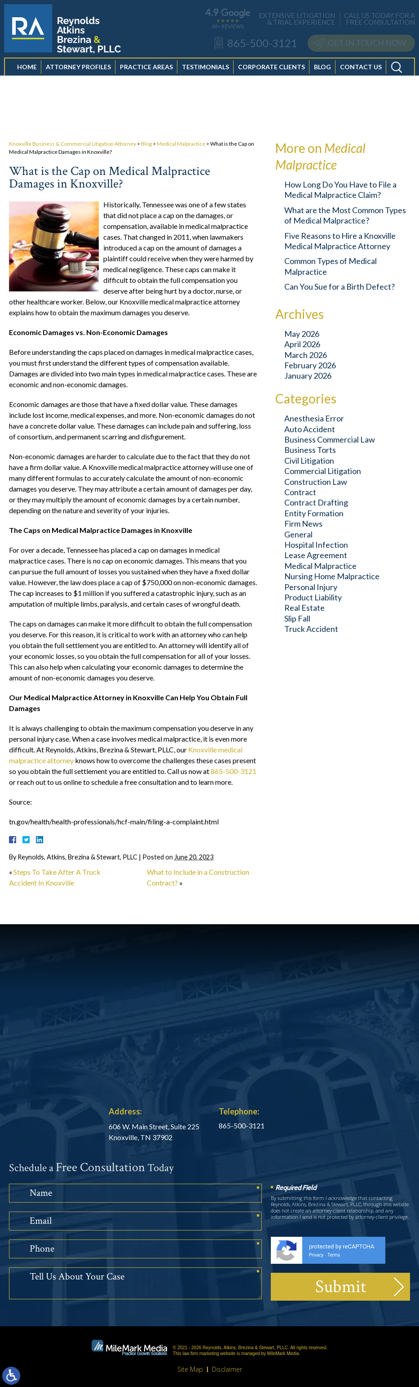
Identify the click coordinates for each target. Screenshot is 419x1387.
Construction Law (315, 482)
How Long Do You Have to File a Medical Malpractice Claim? (340, 189)
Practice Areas (146, 76)
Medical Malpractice (181, 143)
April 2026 (302, 344)
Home (27, 76)
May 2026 (301, 334)
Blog (322, 76)
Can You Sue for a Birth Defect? (339, 286)
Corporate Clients (271, 76)
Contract (300, 492)
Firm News (303, 523)
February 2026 (310, 365)
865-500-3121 (233, 771)
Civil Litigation (309, 460)
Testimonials (205, 76)
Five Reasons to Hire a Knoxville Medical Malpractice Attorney (340, 241)
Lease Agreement (315, 555)
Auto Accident (309, 429)
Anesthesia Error (314, 418)
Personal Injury (310, 587)
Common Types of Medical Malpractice (330, 266)
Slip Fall (297, 618)
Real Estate (304, 608)
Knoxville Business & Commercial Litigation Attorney (72, 143)
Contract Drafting (316, 502)
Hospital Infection (316, 545)
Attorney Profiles (78, 76)
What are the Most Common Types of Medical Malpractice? (345, 215)
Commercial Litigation (322, 471)
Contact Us (361, 76)
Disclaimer (227, 1369)
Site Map (190, 1369)
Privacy (316, 1255)
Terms (333, 1255)
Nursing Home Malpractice (331, 576)
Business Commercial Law (329, 439)
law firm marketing (200, 1353)
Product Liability (313, 597)
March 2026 (305, 355)
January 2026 (307, 375)
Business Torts (310, 450)
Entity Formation (314, 513)
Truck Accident (311, 629)
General (298, 534)
